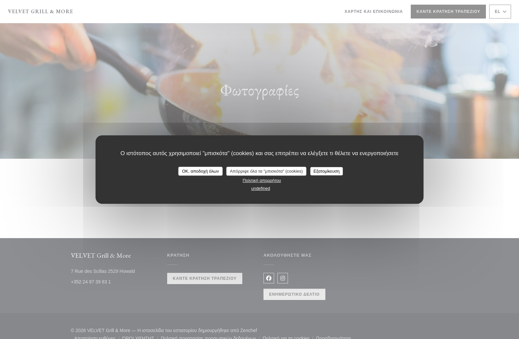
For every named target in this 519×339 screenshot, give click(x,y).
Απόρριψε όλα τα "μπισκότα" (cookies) (266, 171)
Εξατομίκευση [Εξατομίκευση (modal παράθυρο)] (326, 171)
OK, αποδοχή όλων (200, 171)
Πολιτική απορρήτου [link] (262, 180)
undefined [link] (260, 188)
